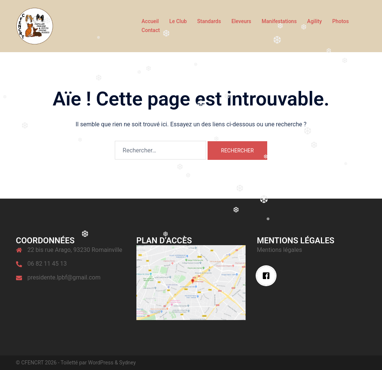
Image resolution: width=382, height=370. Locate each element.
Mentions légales (279, 249)
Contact (151, 30)
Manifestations (279, 21)
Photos (340, 21)
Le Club (178, 21)
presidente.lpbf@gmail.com (64, 277)
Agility (314, 21)
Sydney (127, 363)
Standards (209, 21)
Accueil (150, 21)
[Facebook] (268, 275)
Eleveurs (241, 21)
